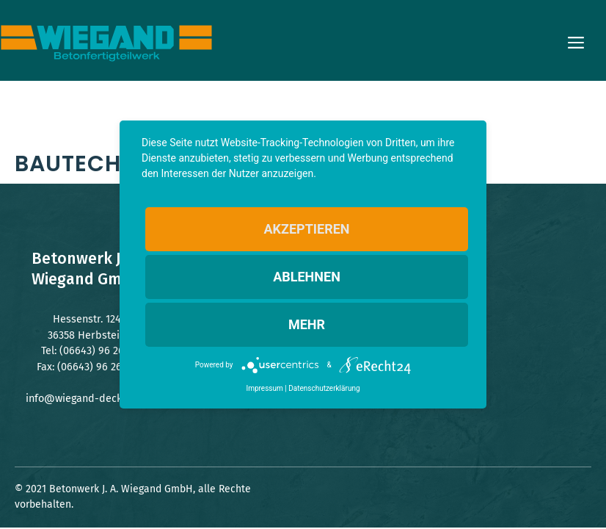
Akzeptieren (306, 229)
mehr (306, 324)
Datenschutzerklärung (323, 388)
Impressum (264, 388)
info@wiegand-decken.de (87, 398)
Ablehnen (306, 276)
